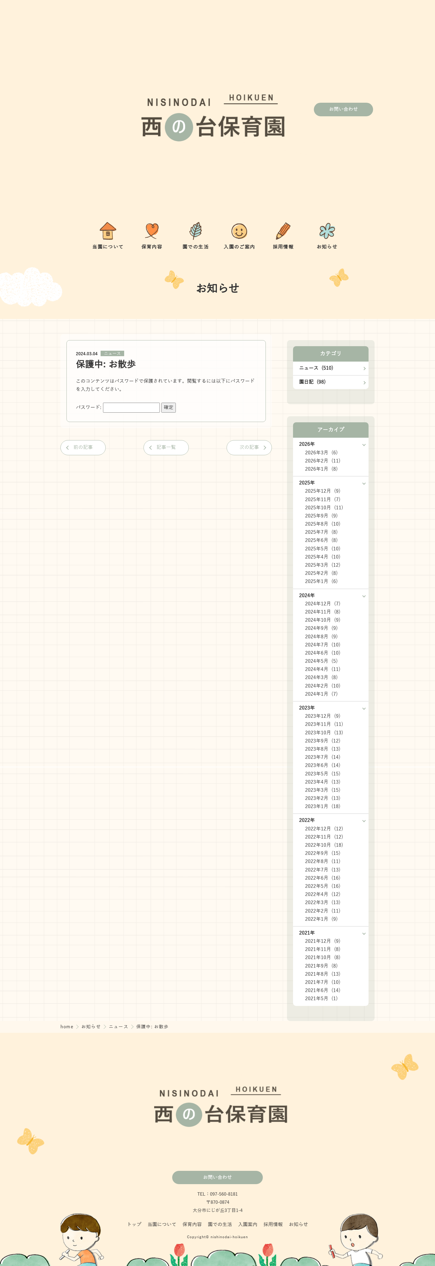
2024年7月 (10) (322, 645)
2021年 (307, 933)
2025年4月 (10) (322, 557)
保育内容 (192, 1224)
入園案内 (247, 1224)
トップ (134, 1224)
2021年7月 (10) (322, 982)
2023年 (307, 708)
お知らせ (91, 1026)
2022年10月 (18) (324, 845)
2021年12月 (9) (322, 941)
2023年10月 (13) (324, 733)
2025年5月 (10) (322, 549)
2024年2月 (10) (322, 686)
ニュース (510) (316, 368)
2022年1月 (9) (321, 919)
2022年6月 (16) (322, 878)
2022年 (307, 820)
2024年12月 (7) (322, 604)
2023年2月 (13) (322, 798)
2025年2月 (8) (321, 573)
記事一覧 (166, 447)
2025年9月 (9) (321, 516)
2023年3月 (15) (322, 790)
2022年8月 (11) (322, 861)
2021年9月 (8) (321, 966)
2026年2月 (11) (322, 461)
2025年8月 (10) (322, 524)
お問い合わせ (343, 109)
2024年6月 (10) (322, 653)
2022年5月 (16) (322, 886)
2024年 (307, 595)
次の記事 (249, 447)
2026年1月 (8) (321, 469)
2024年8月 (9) (321, 636)
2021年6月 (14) (322, 990)
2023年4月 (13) (322, 782)
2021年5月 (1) (321, 998)
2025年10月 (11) (324, 508)
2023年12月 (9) (322, 716)
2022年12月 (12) (324, 829)
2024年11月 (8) (322, 612)
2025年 (307, 483)
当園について (161, 1224)
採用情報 (273, 1224)
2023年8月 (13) (322, 749)
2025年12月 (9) (322, 491)
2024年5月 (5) (321, 661)
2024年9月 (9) (321, 628)
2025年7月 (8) (321, 532)
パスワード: (118, 407)
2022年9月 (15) (322, 853)
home (67, 1026)
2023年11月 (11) (324, 724)
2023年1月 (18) (322, 806)
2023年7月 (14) (322, 757)
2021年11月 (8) (322, 949)
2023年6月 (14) (322, 765)
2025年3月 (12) (322, 565)
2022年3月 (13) (322, 902)
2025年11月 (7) (322, 499)
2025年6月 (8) (321, 540)
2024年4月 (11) (322, 669)
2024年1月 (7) (321, 694)
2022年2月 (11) (322, 911)
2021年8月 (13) (322, 974)
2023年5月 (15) (322, 774)
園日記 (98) (312, 382)
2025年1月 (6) (321, 581)
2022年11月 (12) (324, 837)
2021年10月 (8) (322, 957)
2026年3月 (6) (321, 453)
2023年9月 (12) (322, 741)
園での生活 (220, 1224)
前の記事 (83, 447)
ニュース (112, 353)
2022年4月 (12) (322, 894)
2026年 (307, 444)
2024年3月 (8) (321, 677)
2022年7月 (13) (322, 870)
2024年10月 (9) (322, 620)
